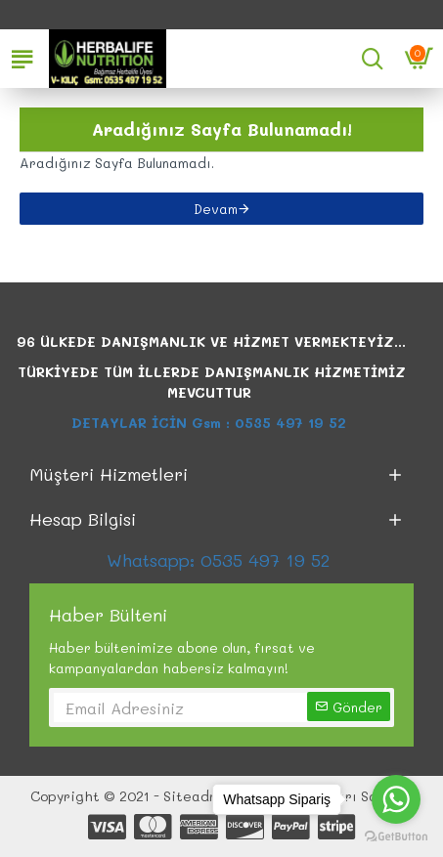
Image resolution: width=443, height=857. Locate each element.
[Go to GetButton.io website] (396, 837)
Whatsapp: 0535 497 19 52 (221, 560)
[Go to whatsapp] (396, 799)
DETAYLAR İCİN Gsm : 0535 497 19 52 (211, 422)
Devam (216, 208)
